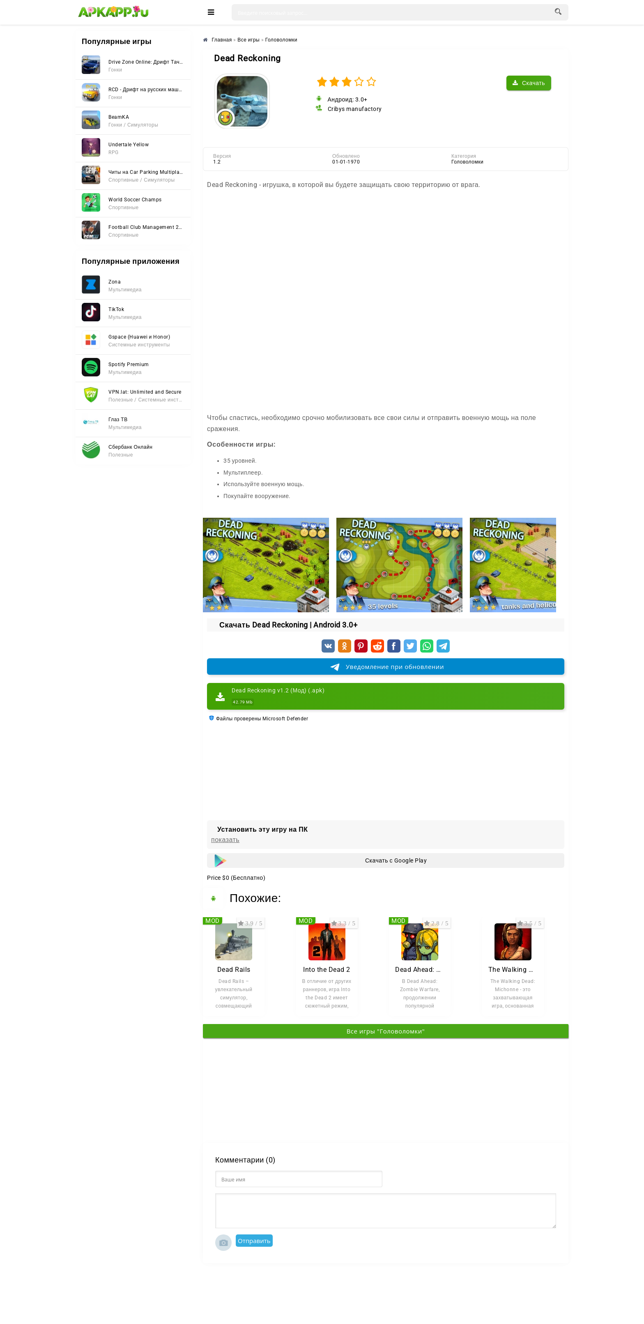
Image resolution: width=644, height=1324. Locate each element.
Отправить (254, 1240)
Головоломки (467, 162)
